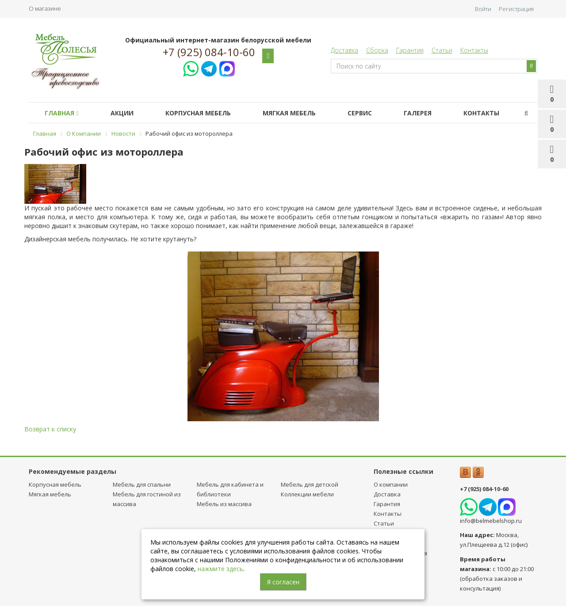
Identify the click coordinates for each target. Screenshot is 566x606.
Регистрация (516, 9)
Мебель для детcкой (309, 484)
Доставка (344, 50)
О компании (391, 484)
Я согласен (283, 582)
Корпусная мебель (198, 113)
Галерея (418, 113)
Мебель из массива (224, 504)
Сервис (360, 113)
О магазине (45, 8)
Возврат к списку (50, 429)
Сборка (377, 50)
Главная (62, 113)
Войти (483, 9)
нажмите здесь (220, 568)
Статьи (442, 50)
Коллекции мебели (307, 494)
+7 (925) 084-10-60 (209, 52)
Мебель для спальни (142, 484)
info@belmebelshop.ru (491, 521)
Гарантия (410, 50)
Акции (122, 113)
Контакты (474, 50)
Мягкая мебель (289, 113)
